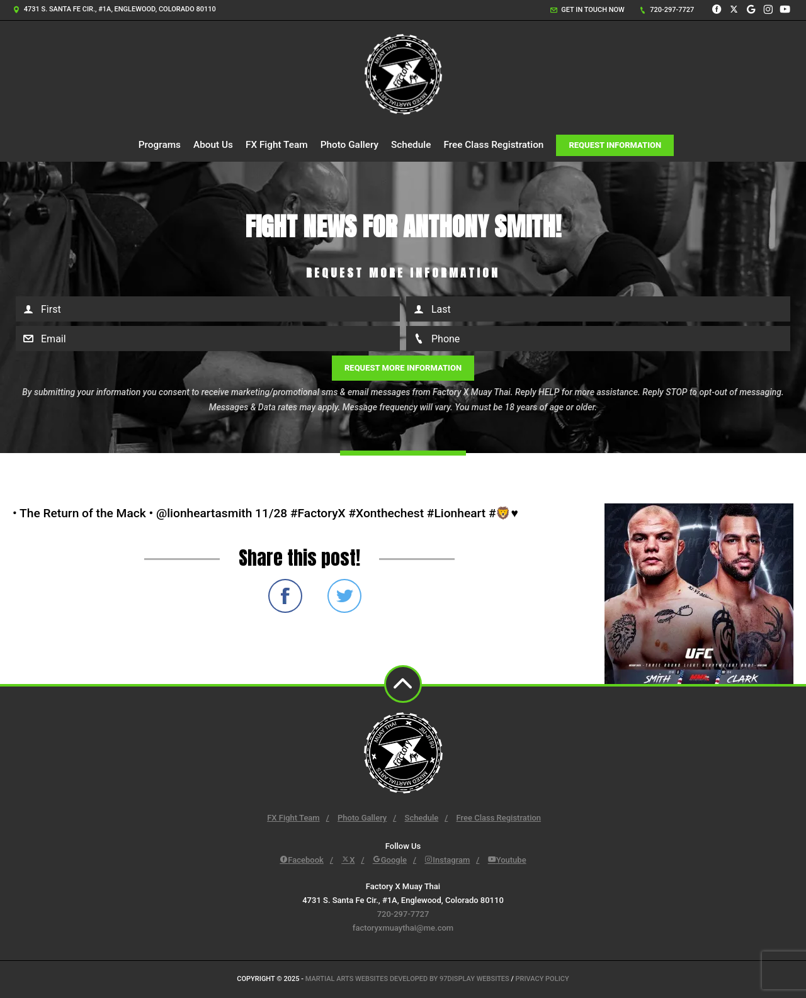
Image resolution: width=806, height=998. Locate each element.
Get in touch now (587, 10)
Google (390, 860)
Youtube (507, 860)
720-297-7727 (667, 10)
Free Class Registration (493, 144)
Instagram (447, 860)
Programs (160, 144)
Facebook (302, 860)
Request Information (615, 145)
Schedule (411, 144)
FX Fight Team (277, 144)
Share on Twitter (344, 596)
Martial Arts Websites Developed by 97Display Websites (408, 979)
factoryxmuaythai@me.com (403, 928)
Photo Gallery (349, 144)
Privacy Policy (542, 979)
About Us (213, 144)
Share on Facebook (285, 596)
